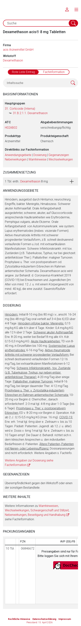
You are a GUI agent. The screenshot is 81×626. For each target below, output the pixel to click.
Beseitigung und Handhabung (46, 515)
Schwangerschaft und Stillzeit (49, 510)
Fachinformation (54, 72)
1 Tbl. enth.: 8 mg (26, 181)
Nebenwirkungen (16, 159)
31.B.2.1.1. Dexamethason (30, 113)
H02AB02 (11, 127)
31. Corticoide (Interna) (20, 108)
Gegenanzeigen (59, 155)
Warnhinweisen (48, 506)
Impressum (64, 619)
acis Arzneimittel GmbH (18, 49)
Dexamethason (13, 60)
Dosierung (39, 155)
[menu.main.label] (76, 9)
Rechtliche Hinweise (19, 619)
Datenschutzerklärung (44, 619)
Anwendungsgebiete (18, 155)
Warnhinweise (37, 159)
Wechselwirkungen (61, 159)
